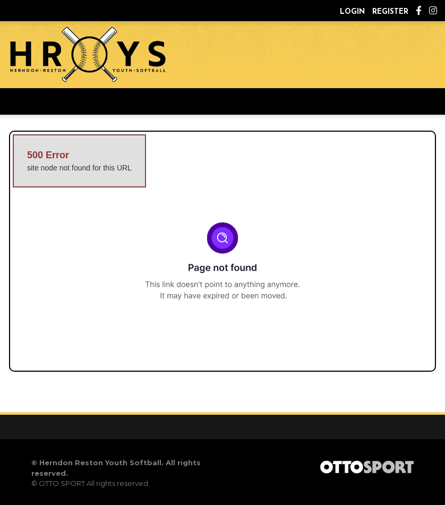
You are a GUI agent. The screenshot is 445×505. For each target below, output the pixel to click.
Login (352, 12)
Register (390, 12)
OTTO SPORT (62, 483)
